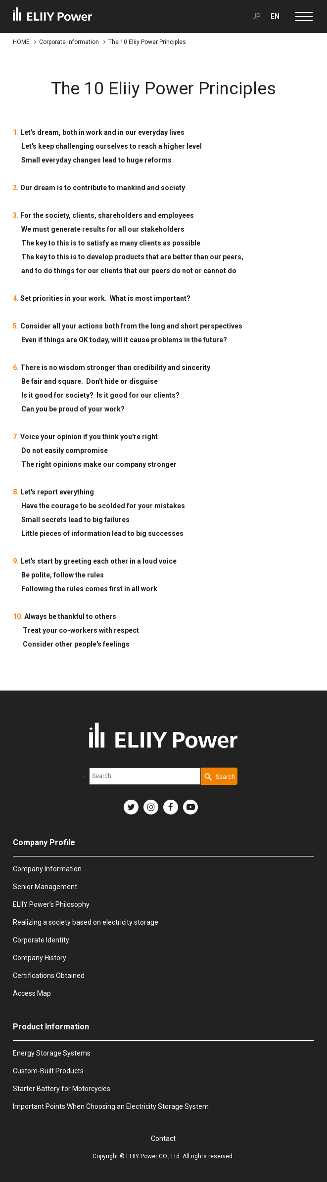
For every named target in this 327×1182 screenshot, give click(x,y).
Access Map (32, 993)
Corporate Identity (41, 940)
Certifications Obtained (49, 975)
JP (256, 16)
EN (275, 16)
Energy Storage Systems (52, 1053)
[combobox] (145, 776)
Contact (163, 1138)
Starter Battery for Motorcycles (61, 1089)
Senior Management (45, 887)
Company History (39, 958)
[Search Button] (219, 776)
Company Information (47, 869)
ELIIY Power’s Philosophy (51, 904)
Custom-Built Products (48, 1071)
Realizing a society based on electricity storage (85, 922)
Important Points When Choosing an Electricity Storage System (111, 1106)
